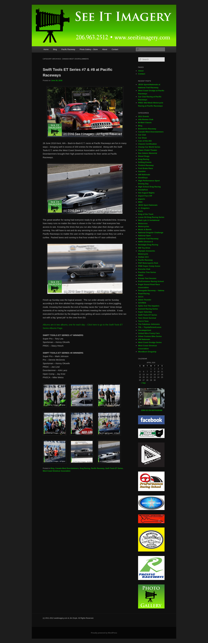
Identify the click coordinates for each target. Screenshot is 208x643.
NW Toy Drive (144, 248)
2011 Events (143, 116)
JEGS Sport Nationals (147, 205)
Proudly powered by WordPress (104, 633)
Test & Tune (143, 321)
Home (46, 49)
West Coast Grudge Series (150, 342)
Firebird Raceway (146, 165)
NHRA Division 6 (145, 242)
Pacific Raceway (68, 49)
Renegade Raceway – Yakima (151, 290)
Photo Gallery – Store (89, 49)
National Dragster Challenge (150, 232)
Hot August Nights (146, 193)
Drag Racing (85, 468)
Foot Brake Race (145, 168)
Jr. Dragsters (144, 208)
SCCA (140, 297)
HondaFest (143, 190)
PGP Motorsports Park (148, 263)
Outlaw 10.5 (143, 257)
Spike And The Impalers (148, 306)
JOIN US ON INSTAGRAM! (151, 410)
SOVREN (142, 303)
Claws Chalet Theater (147, 150)
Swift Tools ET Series (114, 468)
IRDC (140, 202)
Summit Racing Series (148, 309)
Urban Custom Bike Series (150, 336)
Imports (141, 199)
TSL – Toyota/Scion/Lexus (149, 327)
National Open (144, 235)
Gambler (142, 171)
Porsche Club (144, 269)
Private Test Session (147, 278)
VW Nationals (144, 339)
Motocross (143, 223)
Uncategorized (144, 330)
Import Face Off (145, 196)
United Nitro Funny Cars (149, 333)
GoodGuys (143, 178)
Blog (55, 49)
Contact (115, 49)
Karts (140, 211)
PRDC (140, 275)
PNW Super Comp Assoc (149, 266)
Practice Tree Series (147, 272)
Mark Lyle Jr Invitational (148, 220)
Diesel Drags (144, 156)
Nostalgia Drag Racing (148, 245)
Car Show (142, 138)
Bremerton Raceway (147, 129)
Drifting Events (144, 162)
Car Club (142, 135)
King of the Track (145, 214)
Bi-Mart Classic (145, 122)
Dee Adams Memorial (147, 153)
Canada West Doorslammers (67, 468)
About (104, 49)
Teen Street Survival (147, 318)
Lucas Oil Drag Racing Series (151, 217)
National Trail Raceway (148, 239)
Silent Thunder (144, 300)
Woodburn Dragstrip (147, 352)
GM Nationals (144, 174)
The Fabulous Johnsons (149, 324)
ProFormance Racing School (151, 281)
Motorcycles (143, 226)
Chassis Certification (147, 144)
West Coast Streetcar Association (56, 471)
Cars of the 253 (145, 141)
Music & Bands (145, 229)
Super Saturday (145, 312)
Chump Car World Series (149, 147)
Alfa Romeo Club (145, 119)
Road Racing (144, 293)
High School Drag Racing (149, 187)
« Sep (143, 383)
